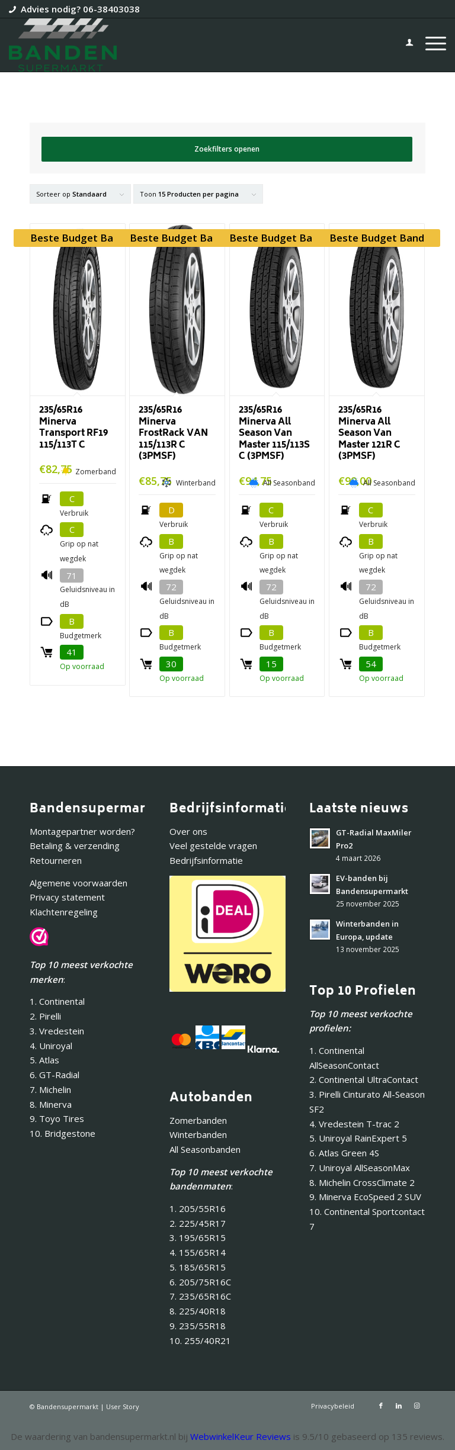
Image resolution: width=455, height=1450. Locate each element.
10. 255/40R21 (200, 1340)
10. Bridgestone (62, 1133)
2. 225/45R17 (197, 1223)
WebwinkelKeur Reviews (240, 1436)
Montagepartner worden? (82, 831)
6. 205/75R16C (200, 1282)
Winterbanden (198, 1134)
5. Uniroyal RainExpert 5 (358, 1138)
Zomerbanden (198, 1120)
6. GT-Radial (54, 1075)
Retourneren (56, 860)
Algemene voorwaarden (78, 883)
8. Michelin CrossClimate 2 (363, 1182)
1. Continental (57, 1001)
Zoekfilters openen (226, 149)
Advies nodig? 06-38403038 (80, 9)
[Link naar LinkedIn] (399, 1405)
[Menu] (430, 45)
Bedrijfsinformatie (206, 860)
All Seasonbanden (205, 1149)
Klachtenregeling (64, 912)
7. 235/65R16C (200, 1296)
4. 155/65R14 (197, 1252)
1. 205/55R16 (197, 1208)
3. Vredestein (57, 1031)
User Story (122, 1406)
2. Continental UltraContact (363, 1079)
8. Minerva (51, 1104)
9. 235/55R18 (197, 1326)
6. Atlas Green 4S (344, 1153)
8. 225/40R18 (197, 1311)
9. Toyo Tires (57, 1118)
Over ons (188, 831)
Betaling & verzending (75, 845)
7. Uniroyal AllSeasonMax (359, 1167)
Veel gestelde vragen (213, 845)
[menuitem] (403, 45)
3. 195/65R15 (197, 1237)
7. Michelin (50, 1089)
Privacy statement (67, 897)
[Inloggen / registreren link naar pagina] (403, 45)
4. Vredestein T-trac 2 (354, 1124)
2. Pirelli (45, 1016)
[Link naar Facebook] (381, 1405)
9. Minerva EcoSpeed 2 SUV (365, 1197)
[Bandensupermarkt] (62, 45)
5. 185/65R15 (197, 1267)
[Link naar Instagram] (416, 1405)
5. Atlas (44, 1060)
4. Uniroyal (51, 1046)
